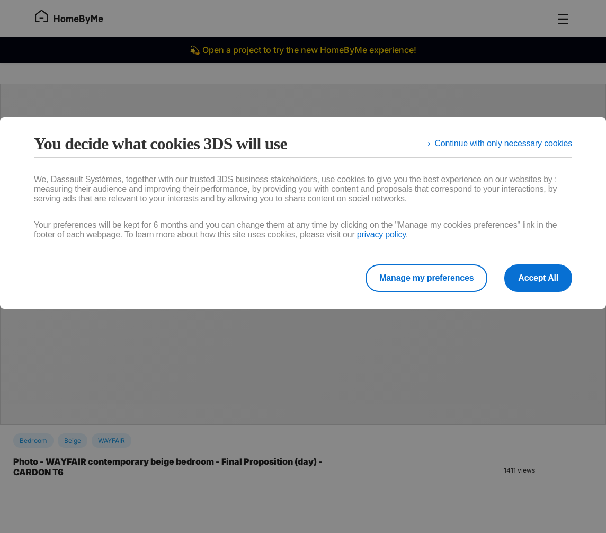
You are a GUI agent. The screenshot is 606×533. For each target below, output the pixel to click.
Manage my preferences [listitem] (426, 277)
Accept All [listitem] (538, 277)
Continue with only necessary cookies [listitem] (503, 143)
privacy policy (381, 234)
